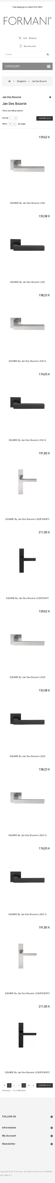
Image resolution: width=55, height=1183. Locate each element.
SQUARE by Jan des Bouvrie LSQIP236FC (27, 598)
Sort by (5, 118)
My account (9, 1135)
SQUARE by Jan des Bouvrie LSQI (27, 203)
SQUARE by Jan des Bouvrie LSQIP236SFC (27, 519)
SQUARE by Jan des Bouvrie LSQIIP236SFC (27, 993)
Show (4, 124)
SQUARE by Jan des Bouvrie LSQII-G (28, 835)
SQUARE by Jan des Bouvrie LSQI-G (27, 361)
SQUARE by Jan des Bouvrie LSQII (27, 677)
